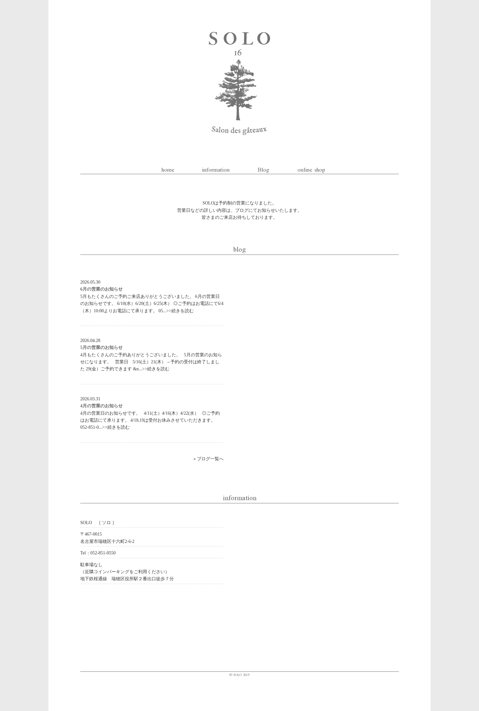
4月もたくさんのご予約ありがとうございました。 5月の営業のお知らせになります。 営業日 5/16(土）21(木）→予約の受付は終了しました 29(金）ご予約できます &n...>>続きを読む (151, 362)
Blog (263, 169)
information (216, 169)
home (168, 169)
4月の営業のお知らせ (101, 406)
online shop (311, 169)
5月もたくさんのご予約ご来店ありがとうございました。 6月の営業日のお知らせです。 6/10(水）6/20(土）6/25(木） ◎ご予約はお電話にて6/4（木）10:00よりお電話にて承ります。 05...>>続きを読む (152, 303)
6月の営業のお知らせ (101, 289)
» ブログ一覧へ (209, 458)
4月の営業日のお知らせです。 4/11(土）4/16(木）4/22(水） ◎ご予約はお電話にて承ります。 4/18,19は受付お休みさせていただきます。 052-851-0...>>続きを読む (150, 420)
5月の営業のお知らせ (101, 347)
